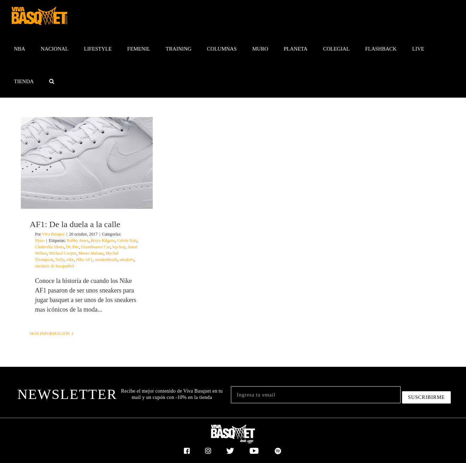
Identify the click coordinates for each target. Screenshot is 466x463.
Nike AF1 (84, 259)
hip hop (118, 246)
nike (70, 259)
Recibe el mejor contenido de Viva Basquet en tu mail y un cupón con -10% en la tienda (171, 394)
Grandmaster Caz (96, 246)
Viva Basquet (53, 234)
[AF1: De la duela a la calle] (87, 163)
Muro (40, 240)
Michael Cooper (62, 253)
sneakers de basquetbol (54, 266)
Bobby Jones (78, 240)
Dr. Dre (72, 246)
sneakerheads (106, 259)
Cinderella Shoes (49, 246)
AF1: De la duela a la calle (75, 224)
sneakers (127, 259)
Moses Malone (91, 253)
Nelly (59, 259)
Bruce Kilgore (103, 240)
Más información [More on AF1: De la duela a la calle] (50, 333)
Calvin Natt (127, 240)
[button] (52, 81)
